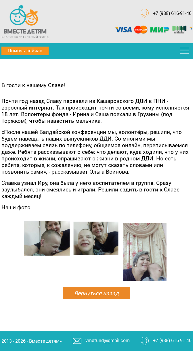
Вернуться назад (96, 293)
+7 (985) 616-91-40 (172, 13)
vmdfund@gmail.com (107, 340)
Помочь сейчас (25, 50)
